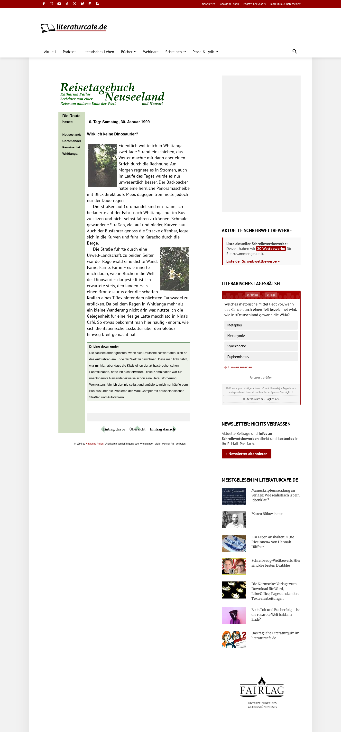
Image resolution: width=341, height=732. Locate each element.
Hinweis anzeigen (238, 367)
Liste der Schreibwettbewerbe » (253, 261)
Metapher (234, 325)
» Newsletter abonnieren (246, 453)
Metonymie (236, 335)
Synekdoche (236, 346)
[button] (295, 51)
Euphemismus (238, 356)
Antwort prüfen (261, 377)
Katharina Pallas (95, 443)
